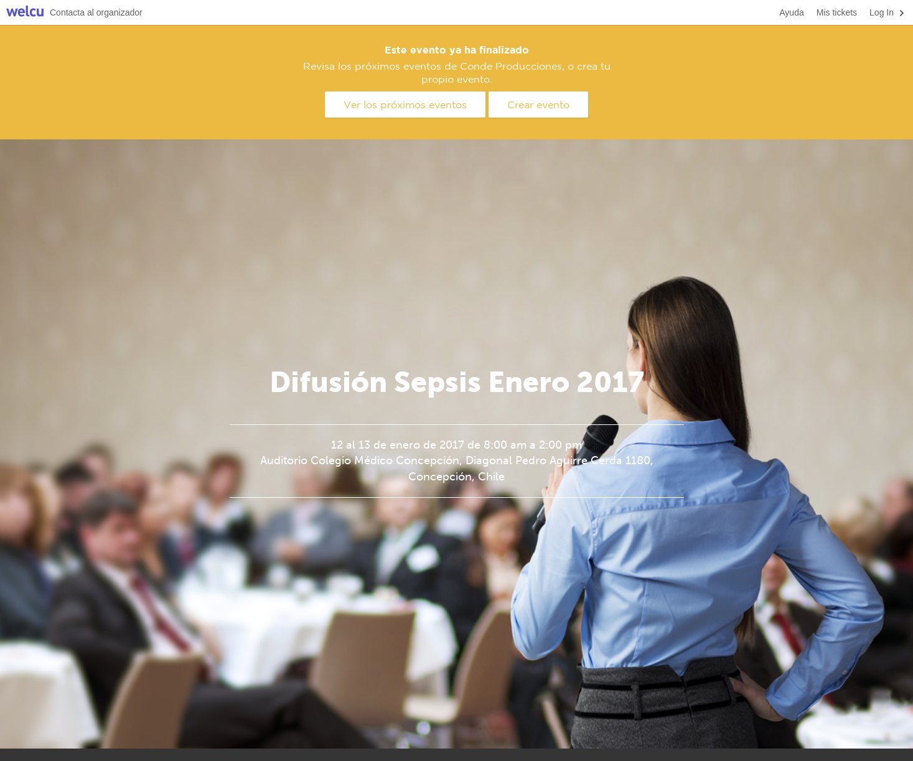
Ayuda (791, 12)
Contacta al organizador (96, 12)
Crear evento (538, 104)
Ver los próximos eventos (405, 104)
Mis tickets (837, 12)
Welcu (25, 13)
